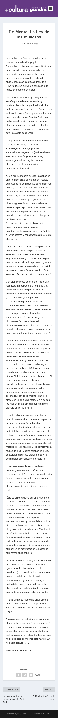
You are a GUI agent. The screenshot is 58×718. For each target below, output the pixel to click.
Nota (22, 43)
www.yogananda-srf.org (18, 160)
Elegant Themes (23, 714)
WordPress (47, 714)
